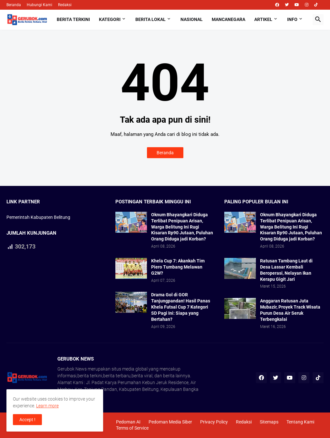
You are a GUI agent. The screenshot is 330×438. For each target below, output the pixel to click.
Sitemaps (269, 421)
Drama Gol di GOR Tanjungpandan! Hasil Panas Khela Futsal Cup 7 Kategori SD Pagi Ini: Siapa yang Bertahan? (180, 307)
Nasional (191, 19)
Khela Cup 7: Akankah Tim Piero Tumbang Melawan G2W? (178, 267)
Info (292, 19)
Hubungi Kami (39, 5)
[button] (318, 19)
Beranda (13, 5)
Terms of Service (132, 428)
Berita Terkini (73, 19)
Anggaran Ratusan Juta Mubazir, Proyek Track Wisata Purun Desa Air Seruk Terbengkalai (290, 310)
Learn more (47, 405)
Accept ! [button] (27, 419)
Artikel (263, 19)
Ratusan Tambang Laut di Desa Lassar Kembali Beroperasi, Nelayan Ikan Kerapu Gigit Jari (286, 270)
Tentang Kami (300, 421)
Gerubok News (72, 369)
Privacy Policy (214, 421)
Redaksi (65, 5)
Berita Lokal (150, 19)
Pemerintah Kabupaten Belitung (38, 217)
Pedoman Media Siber (170, 421)
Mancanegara (228, 19)
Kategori (110, 19)
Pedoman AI (128, 421)
